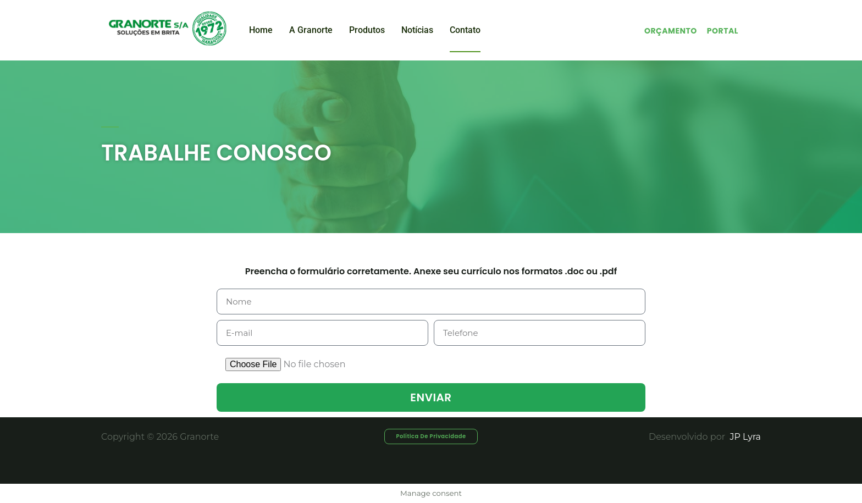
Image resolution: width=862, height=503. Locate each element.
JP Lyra (744, 437)
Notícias (417, 30)
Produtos (367, 30)
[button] (431, 436)
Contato (465, 30)
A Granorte (311, 30)
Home (261, 30)
